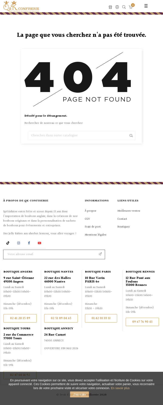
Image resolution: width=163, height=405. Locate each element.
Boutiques (123, 227)
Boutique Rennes (140, 272)
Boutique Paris (98, 272)
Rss (8, 243)
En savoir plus (120, 388)
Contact (122, 219)
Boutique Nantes (58, 272)
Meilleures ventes (128, 211)
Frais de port (93, 227)
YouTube (40, 243)
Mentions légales (95, 235)
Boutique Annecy (58, 328)
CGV (87, 219)
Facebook (29, 243)
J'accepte (79, 394)
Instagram (19, 243)
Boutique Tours (16, 328)
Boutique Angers (17, 272)
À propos (90, 211)
